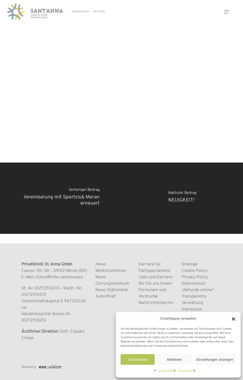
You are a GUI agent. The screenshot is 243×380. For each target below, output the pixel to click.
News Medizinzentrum (110, 268)
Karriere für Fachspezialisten (154, 268)
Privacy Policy (187, 371)
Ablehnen (174, 359)
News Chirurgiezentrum (112, 280)
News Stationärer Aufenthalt (112, 293)
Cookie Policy (167, 371)
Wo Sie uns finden (155, 283)
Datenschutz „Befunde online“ (198, 287)
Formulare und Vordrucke (152, 293)
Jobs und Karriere (156, 277)
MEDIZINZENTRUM (40, 41)
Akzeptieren (137, 359)
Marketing (28, 367)
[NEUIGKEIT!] (182, 198)
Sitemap (189, 264)
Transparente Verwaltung (194, 300)
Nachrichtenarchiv (156, 303)
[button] (233, 319)
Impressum (192, 309)
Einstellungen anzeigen (214, 359)
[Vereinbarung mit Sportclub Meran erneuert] (61, 198)
